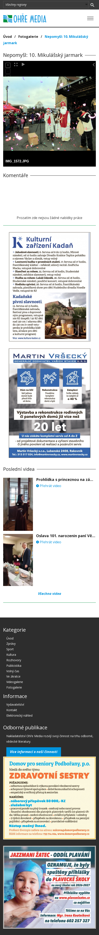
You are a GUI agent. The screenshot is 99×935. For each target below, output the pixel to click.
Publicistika (13, 666)
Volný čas (12, 671)
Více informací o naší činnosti (33, 751)
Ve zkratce (13, 676)
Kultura (11, 655)
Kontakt (11, 710)
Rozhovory (13, 660)
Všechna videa (49, 593)
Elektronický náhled (19, 715)
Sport (10, 649)
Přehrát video (48, 485)
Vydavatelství (15, 704)
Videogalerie (14, 682)
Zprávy (11, 644)
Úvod (7, 36)
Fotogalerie (28, 36)
